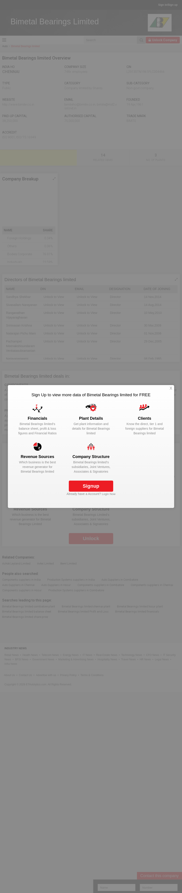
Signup (91, 486)
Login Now (108, 494)
